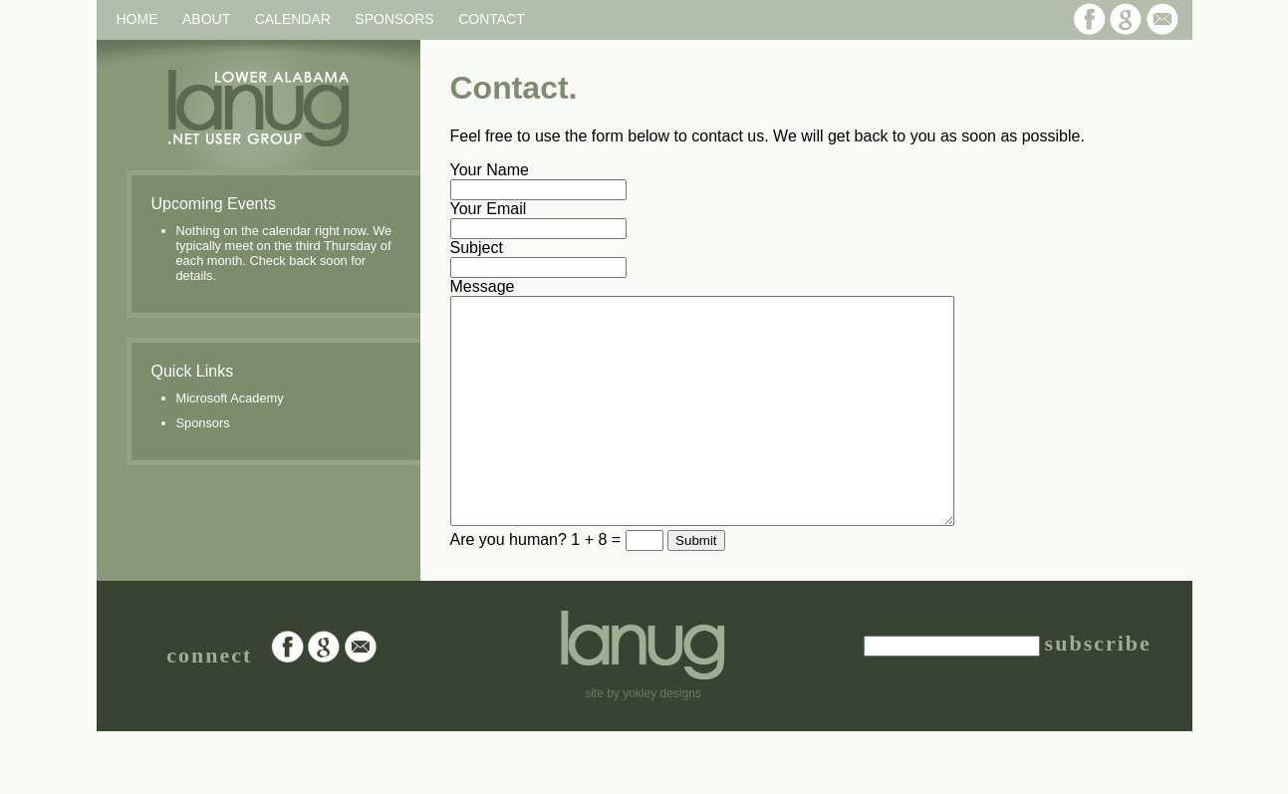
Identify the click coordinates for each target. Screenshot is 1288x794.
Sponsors (394, 19)
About (206, 19)
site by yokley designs (643, 738)
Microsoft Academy (230, 398)
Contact (491, 19)
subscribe (1098, 687)
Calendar (293, 19)
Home (137, 19)
